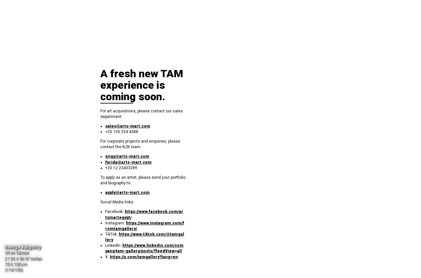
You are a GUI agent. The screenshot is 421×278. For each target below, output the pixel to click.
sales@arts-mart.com (127, 126)
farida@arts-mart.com (128, 162)
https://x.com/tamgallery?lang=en (144, 257)
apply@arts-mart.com (127, 192)
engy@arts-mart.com (127, 156)
